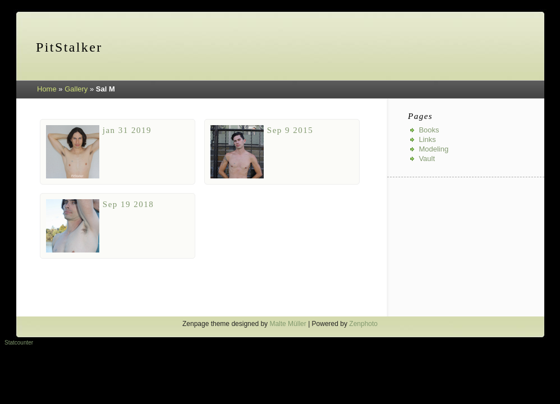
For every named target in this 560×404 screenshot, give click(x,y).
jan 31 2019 (127, 130)
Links (427, 139)
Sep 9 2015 (290, 130)
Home (47, 89)
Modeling (433, 149)
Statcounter (18, 342)
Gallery (76, 89)
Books (429, 130)
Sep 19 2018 (128, 204)
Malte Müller (287, 324)
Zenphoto (363, 324)
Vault (427, 158)
